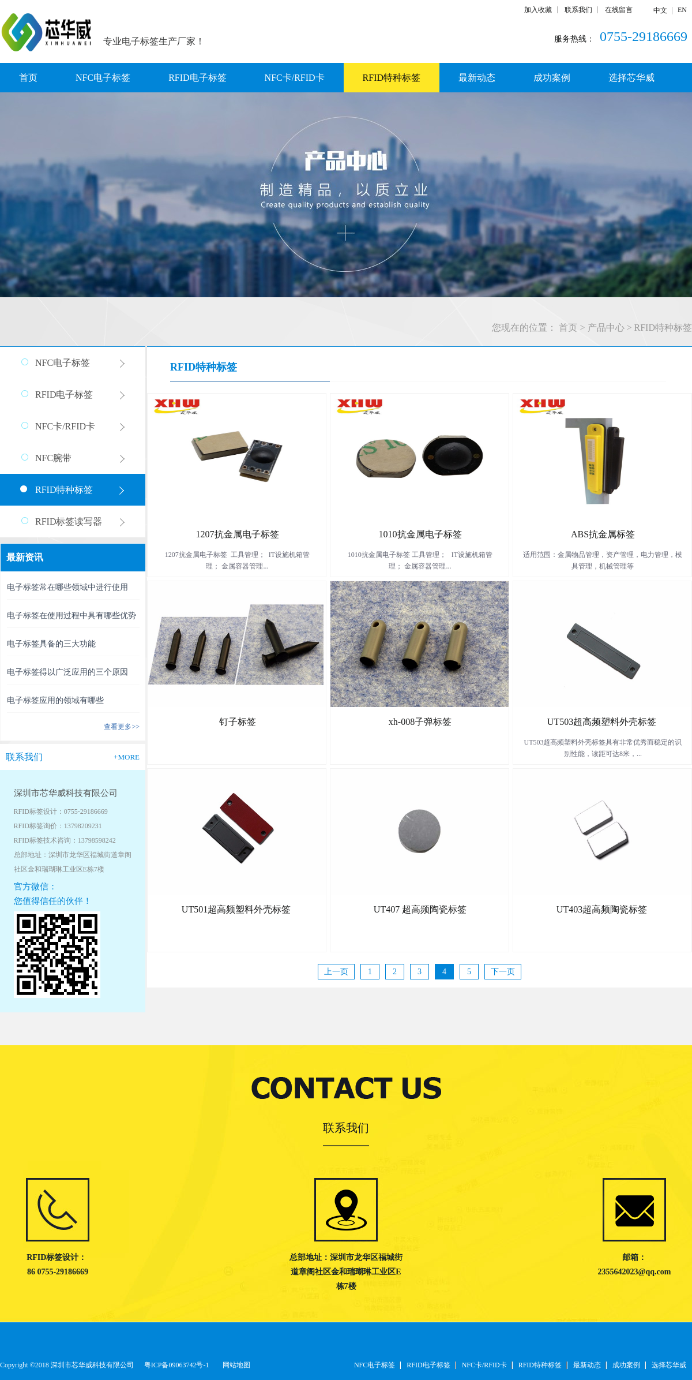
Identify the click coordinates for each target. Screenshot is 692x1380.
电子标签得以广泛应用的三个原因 (67, 672)
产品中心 (606, 327)
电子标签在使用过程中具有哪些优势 (71, 615)
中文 (660, 10)
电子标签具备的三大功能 (51, 643)
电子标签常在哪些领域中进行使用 (67, 587)
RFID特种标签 (663, 327)
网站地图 (234, 1365)
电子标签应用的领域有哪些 (55, 700)
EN (682, 10)
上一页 (336, 971)
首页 (28, 78)
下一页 (503, 971)
